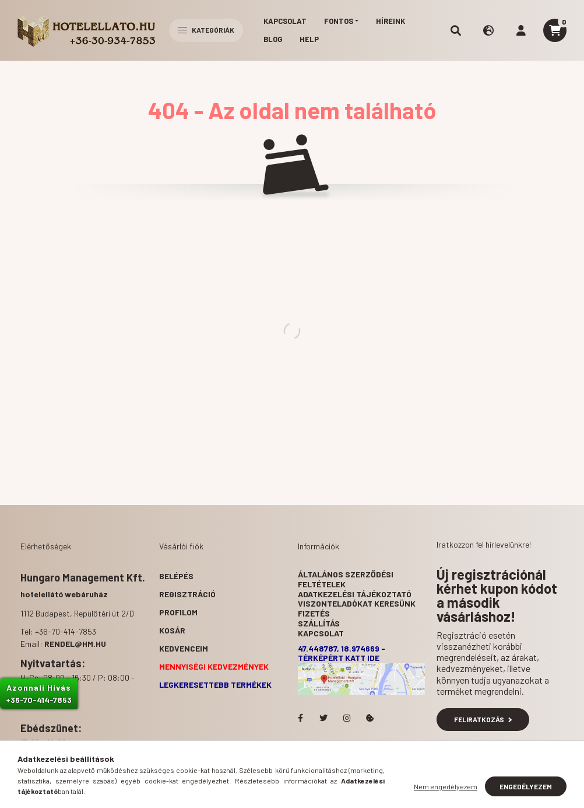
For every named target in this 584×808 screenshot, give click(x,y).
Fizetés (314, 613)
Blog (272, 39)
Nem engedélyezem (445, 786)
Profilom (178, 612)
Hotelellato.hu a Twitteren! (323, 718)
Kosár (172, 630)
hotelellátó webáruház (64, 594)
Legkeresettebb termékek (215, 684)
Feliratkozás (483, 719)
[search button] (455, 30)
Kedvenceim (183, 648)
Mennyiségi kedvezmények (214, 666)
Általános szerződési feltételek (345, 579)
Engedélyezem (525, 786)
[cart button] (555, 30)
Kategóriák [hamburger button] (206, 30)
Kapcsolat (285, 21)
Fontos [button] (338, 21)
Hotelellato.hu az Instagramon (346, 718)
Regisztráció (187, 594)
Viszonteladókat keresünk (357, 603)
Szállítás (319, 623)
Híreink (390, 21)
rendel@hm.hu (75, 644)
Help (309, 39)
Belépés (176, 576)
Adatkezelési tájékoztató (354, 594)
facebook (300, 718)
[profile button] (521, 30)
